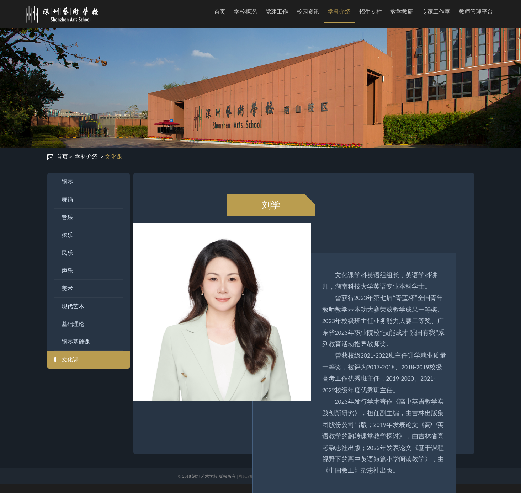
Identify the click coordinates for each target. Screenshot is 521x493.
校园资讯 (308, 12)
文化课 (113, 157)
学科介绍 (339, 12)
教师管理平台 (476, 12)
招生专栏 (370, 12)
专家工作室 (436, 12)
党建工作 (276, 12)
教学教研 (401, 12)
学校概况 (245, 12)
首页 (219, 12)
